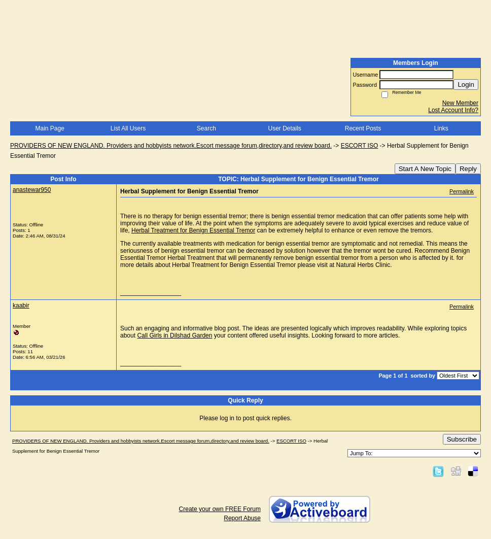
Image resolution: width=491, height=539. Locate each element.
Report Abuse (242, 518)
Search (206, 128)
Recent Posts (363, 128)
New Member (460, 103)
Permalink (461, 191)
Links (441, 128)
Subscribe (462, 439)
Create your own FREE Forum (220, 509)
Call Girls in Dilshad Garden (174, 335)
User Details (284, 128)
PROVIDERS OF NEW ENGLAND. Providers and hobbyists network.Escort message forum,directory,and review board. (171, 145)
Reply (468, 169)
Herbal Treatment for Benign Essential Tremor (193, 230)
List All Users (128, 128)
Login (466, 84)
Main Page (49, 128)
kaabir (21, 305)
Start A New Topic (425, 169)
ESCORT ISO (359, 145)
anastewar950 (32, 189)
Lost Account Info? (453, 110)
